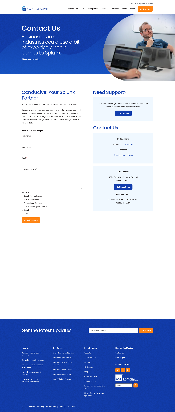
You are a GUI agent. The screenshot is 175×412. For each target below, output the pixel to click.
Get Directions (123, 187)
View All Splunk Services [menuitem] (62, 379)
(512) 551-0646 (126, 144)
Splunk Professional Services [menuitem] (63, 353)
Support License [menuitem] (90, 381)
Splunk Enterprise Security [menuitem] (62, 374)
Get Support (123, 113)
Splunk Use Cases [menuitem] (90, 376)
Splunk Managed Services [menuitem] (62, 357)
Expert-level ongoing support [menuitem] (33, 360)
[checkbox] (52, 204)
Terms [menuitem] (61, 407)
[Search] (135, 385)
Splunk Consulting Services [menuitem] (63, 369)
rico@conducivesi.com (123, 155)
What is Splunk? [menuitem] (121, 357)
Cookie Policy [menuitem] (70, 407)
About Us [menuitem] (87, 353)
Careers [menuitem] (87, 362)
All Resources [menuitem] (89, 367)
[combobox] (123, 385)
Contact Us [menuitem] (119, 353)
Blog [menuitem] (86, 372)
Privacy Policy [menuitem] (51, 407)
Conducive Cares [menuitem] (90, 357)
